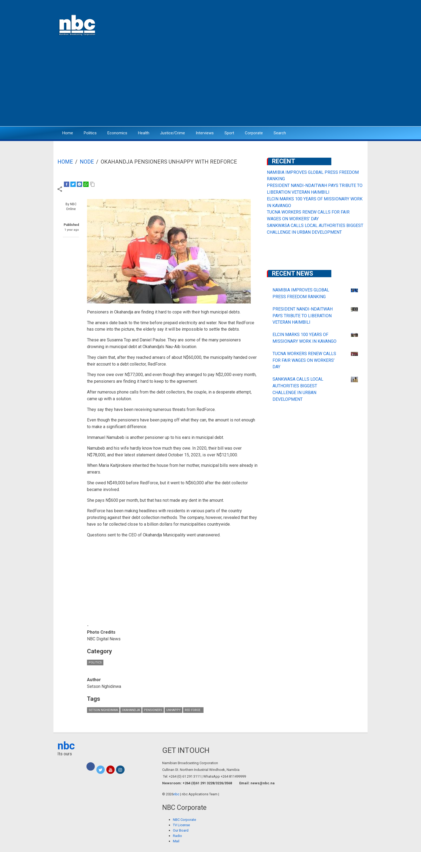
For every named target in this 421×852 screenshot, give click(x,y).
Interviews (205, 133)
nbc (66, 745)
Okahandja (131, 710)
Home (67, 133)
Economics (117, 133)
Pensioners (153, 710)
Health (143, 133)
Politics (90, 133)
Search (280, 133)
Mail (176, 841)
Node (87, 161)
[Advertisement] (210, 84)
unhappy (173, 710)
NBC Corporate (184, 820)
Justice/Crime (172, 133)
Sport (229, 133)
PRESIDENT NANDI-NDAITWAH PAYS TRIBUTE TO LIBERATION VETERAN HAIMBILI (303, 315)
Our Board (180, 830)
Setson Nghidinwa (103, 710)
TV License (181, 825)
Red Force (193, 710)
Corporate (254, 133)
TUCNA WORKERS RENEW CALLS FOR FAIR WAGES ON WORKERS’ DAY (304, 360)
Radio (177, 836)
